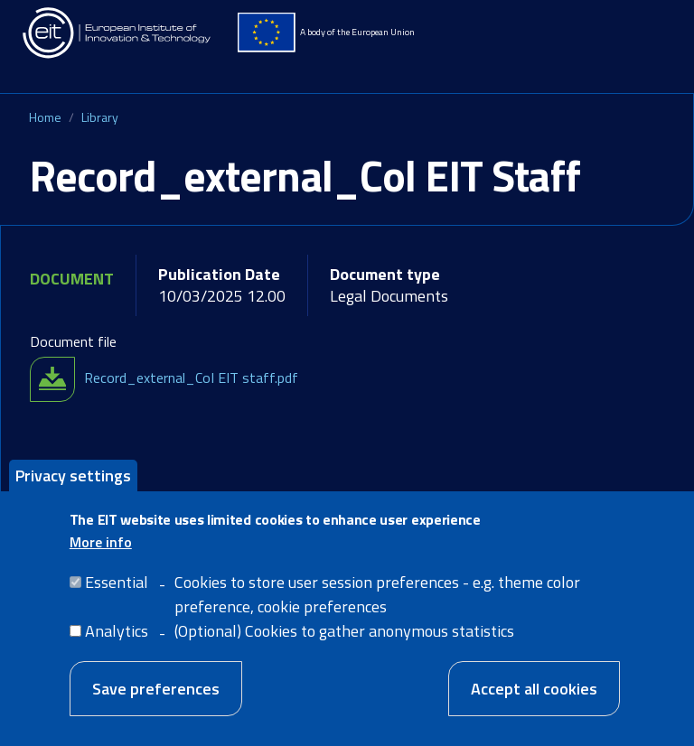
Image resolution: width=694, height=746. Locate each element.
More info (101, 557)
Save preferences (156, 704)
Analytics (116, 646)
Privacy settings (73, 491)
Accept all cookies (534, 704)
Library (99, 116)
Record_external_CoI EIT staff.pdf (191, 377)
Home (45, 116)
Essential (116, 597)
